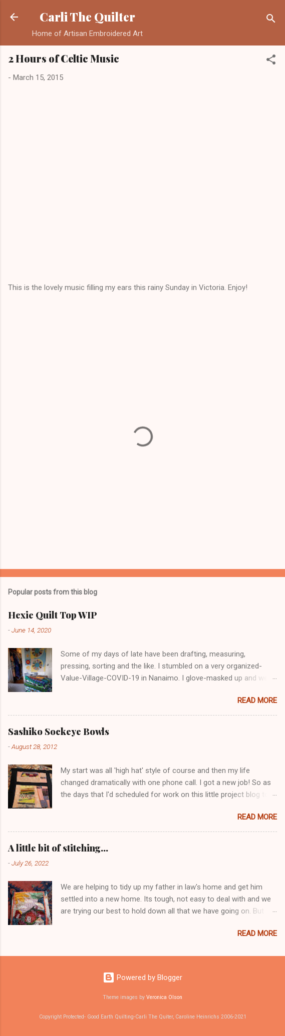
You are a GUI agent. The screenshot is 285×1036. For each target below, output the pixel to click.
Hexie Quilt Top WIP (52, 615)
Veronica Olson (164, 997)
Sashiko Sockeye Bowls (58, 732)
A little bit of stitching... (58, 848)
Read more (257, 700)
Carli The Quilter (87, 16)
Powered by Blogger (142, 977)
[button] (271, 61)
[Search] (271, 20)
